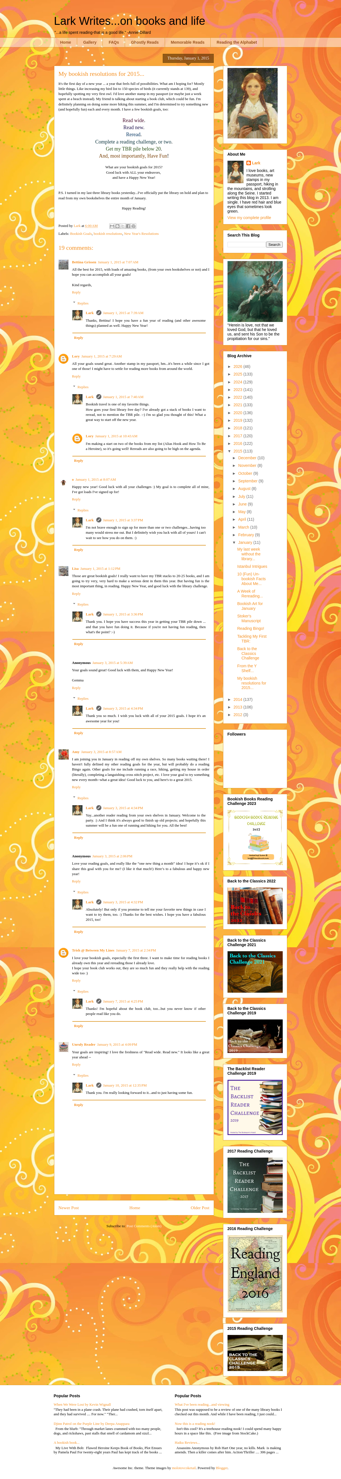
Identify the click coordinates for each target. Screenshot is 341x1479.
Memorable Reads (188, 42)
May (242, 511)
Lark (90, 313)
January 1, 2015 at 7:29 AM (101, 356)
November (247, 465)
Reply (76, 292)
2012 (238, 714)
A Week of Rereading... (250, 593)
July (242, 496)
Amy (76, 752)
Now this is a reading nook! (195, 1423)
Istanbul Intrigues (252, 566)
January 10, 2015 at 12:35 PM (125, 1085)
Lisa (75, 568)
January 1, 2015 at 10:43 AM (116, 436)
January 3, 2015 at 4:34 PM (123, 708)
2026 (238, 366)
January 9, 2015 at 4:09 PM (117, 1044)
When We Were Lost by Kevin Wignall (82, 1404)
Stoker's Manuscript (248, 618)
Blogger (222, 1468)
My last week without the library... (248, 554)
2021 (238, 405)
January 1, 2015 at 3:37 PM (123, 520)
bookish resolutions (107, 233)
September (248, 481)
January (245, 542)
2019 (238, 420)
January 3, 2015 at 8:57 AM (101, 752)
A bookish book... (67, 1442)
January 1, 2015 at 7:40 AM (123, 397)
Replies (82, 303)
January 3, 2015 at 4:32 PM (123, 902)
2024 (238, 382)
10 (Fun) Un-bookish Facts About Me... (251, 579)
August (244, 488)
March (244, 527)
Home (65, 42)
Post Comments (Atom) (143, 1226)
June (243, 504)
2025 (238, 374)
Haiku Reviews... (187, 1442)
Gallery (89, 42)
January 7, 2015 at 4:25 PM (123, 1001)
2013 (238, 707)
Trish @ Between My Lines (93, 950)
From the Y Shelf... (247, 668)
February (246, 535)
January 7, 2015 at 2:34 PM (136, 950)
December (247, 458)
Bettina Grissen (84, 262)
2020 (238, 412)
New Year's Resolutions (141, 233)
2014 (238, 699)
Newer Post (69, 1207)
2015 (238, 451)
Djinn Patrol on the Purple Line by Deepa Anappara (92, 1423)
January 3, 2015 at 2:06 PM (112, 856)
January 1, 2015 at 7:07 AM (118, 262)
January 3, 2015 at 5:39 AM (112, 663)
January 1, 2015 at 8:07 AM (95, 479)
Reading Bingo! (250, 628)
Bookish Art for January (250, 606)
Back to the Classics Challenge (248, 653)
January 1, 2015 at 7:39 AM (123, 313)
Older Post (200, 1207)
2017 (238, 436)
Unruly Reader (83, 1044)
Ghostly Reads (145, 42)
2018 (238, 428)
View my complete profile (249, 217)
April (242, 519)
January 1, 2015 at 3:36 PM (123, 614)
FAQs (114, 42)
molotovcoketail (184, 1468)
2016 (238, 443)
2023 (238, 389)
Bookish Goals (81, 233)
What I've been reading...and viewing (202, 1404)
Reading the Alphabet (237, 42)
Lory (76, 356)
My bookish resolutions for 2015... (251, 683)
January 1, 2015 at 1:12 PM (100, 568)
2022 (238, 397)
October (245, 473)
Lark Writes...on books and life (129, 21)
